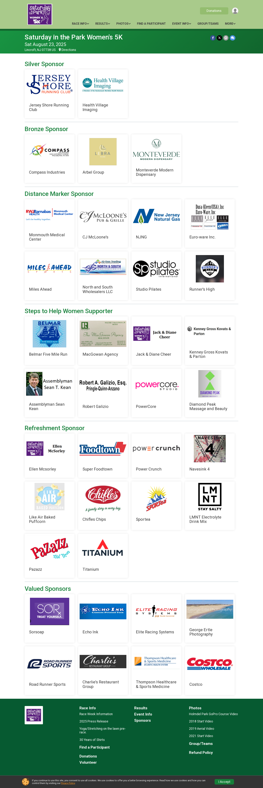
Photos (122, 23)
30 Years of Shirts (92, 740)
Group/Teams (208, 23)
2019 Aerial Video (201, 728)
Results (101, 23)
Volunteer (88, 762)
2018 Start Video (201, 721)
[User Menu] (235, 10)
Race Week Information (96, 714)
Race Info (79, 23)
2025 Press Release (93, 721)
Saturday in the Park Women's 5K (74, 37)
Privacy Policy (68, 783)
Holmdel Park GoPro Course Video (213, 714)
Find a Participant (151, 23)
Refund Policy (201, 753)
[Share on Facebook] (213, 38)
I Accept (224, 782)
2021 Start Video (201, 736)
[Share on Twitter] (219, 38)
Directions (69, 50)
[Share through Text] (232, 38)
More (229, 23)
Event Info (180, 23)
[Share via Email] (226, 38)
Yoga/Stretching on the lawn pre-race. (102, 730)
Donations (213, 11)
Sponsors (142, 720)
